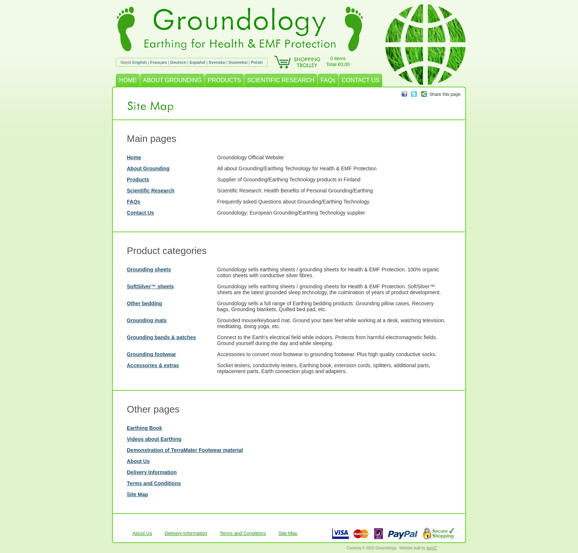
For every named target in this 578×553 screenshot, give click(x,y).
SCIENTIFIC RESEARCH (280, 80)
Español (197, 62)
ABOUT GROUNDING (172, 80)
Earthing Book (144, 428)
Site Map (137, 494)
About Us (138, 461)
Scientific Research (150, 191)
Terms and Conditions (154, 483)
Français (158, 62)
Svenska (217, 62)
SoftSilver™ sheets (150, 286)
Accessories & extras (153, 365)
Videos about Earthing (154, 439)
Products (138, 179)
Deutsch (178, 62)
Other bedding (144, 303)
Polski (257, 62)
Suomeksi (238, 62)
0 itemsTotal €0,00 (338, 61)
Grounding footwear (151, 354)
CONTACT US (361, 80)
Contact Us (140, 213)
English (139, 62)
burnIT (431, 548)
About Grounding (148, 168)
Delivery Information (152, 472)
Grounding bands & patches (161, 337)
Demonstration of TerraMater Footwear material (185, 450)
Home (134, 157)
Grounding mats (147, 320)
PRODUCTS (224, 80)
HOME (128, 80)
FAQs (328, 80)
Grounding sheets (149, 269)
